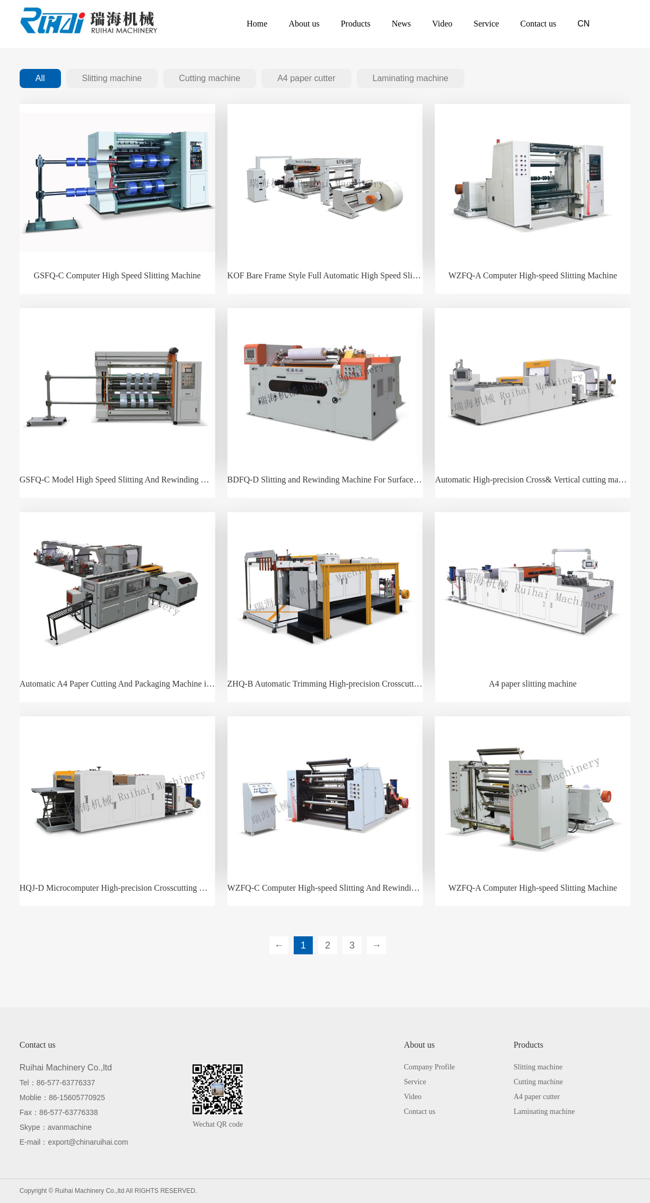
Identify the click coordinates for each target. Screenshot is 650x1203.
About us (303, 23)
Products (356, 23)
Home (257, 23)
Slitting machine (112, 78)
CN (583, 23)
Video (442, 23)
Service (486, 23)
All (40, 78)
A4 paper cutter (306, 78)
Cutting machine (210, 78)
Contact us (538, 23)
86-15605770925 (77, 1097)
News (401, 23)
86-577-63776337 (66, 1082)
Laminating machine (411, 78)
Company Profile (429, 1067)
